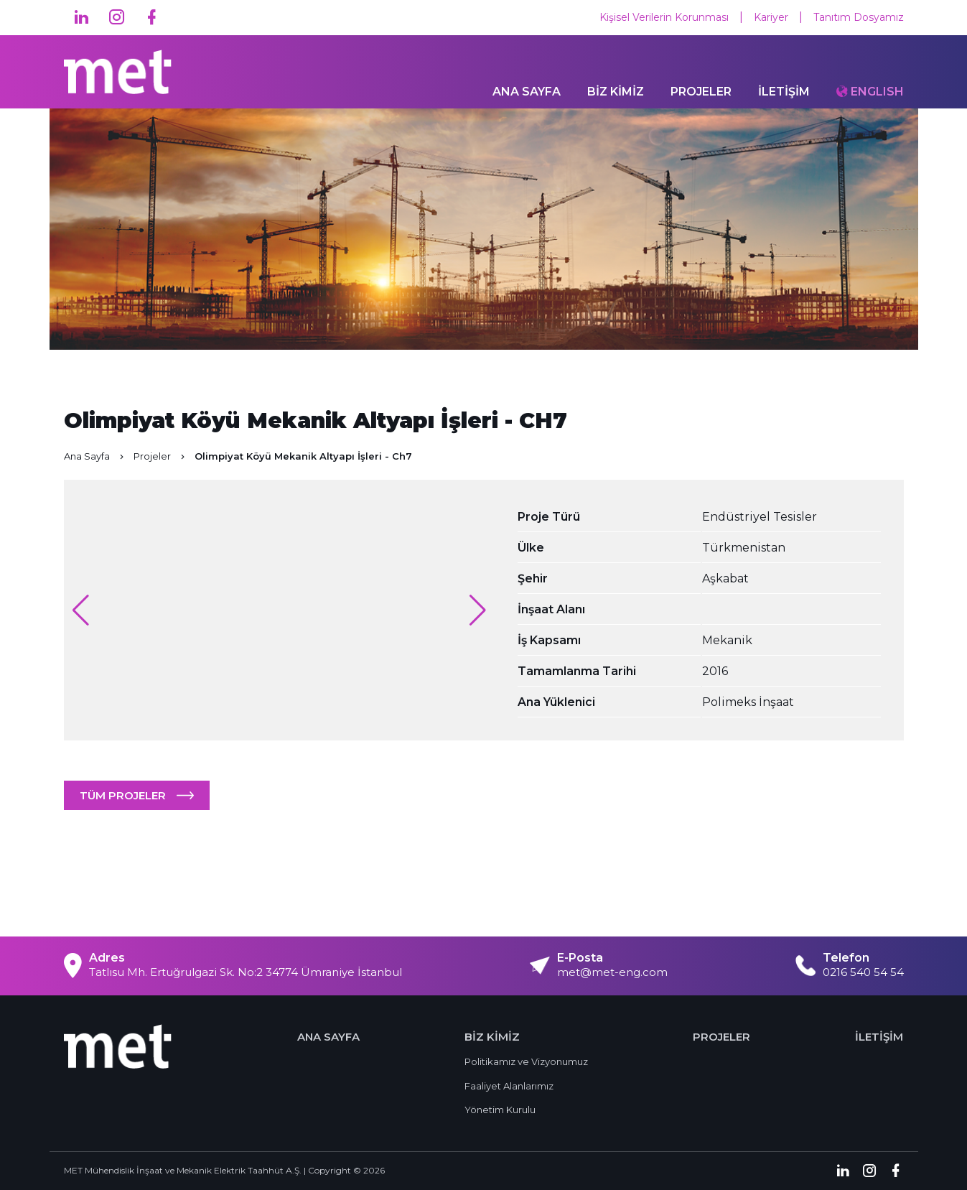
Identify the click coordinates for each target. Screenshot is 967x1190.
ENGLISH (877, 93)
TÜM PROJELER (123, 795)
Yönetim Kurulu (500, 1109)
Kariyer (771, 17)
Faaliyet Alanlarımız (508, 1086)
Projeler (160, 456)
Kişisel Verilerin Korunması (664, 17)
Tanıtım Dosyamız (858, 17)
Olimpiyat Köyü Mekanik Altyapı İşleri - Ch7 (303, 456)
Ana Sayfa (95, 456)
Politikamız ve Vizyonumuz (526, 1061)
